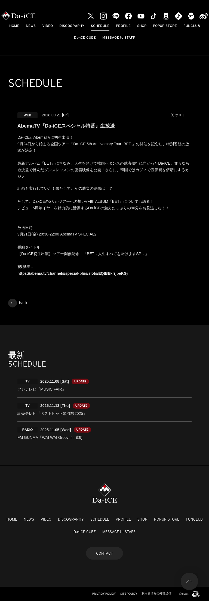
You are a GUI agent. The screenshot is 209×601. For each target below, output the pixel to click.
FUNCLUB (191, 26)
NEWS (31, 26)
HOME (14, 26)
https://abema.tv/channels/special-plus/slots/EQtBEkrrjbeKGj (72, 273)
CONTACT (104, 553)
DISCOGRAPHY (71, 26)
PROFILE (123, 26)
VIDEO (47, 26)
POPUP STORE (165, 26)
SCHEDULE (100, 26)
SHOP (141, 26)
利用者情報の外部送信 (156, 593)
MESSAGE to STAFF (118, 37)
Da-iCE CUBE (85, 37)
